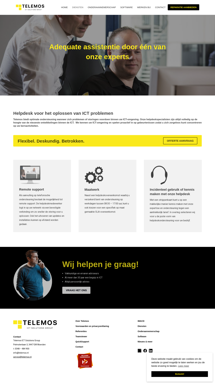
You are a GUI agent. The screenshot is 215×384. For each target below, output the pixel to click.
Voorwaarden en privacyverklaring (92, 326)
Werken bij (144, 7)
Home (64, 7)
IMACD (141, 321)
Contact (160, 7)
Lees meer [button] (183, 366)
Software (126, 7)
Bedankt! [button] (179, 374)
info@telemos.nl (21, 353)
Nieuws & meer (145, 341)
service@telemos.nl (22, 357)
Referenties (81, 331)
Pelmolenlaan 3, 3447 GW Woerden (29, 344)
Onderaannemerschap (102, 7)
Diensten (77, 7)
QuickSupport (82, 341)
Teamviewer (81, 336)
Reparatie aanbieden (183, 7)
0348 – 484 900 (22, 349)
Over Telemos (82, 321)
